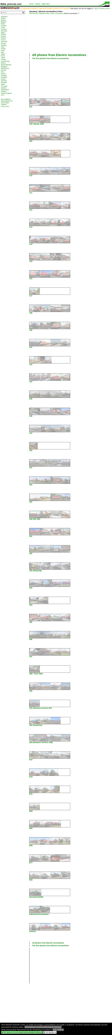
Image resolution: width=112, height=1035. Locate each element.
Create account (104, 8)
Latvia (3, 58)
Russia (3, 79)
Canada (3, 25)
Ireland (3, 49)
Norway (3, 70)
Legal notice (45, 4)
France (3, 40)
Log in (96, 8)
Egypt (3, 33)
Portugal (4, 75)
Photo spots (5, 103)
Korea (3, 56)
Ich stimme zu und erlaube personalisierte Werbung (22, 1032)
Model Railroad (6, 65)
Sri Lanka (4, 86)
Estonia (3, 34)
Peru (2, 72)
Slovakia (4, 81)
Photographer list (6, 101)
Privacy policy (5, 106)
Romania (4, 77)
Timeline (4, 104)
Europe (3, 36)
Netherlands (5, 68)
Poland (3, 74)
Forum (31, 4)
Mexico (3, 63)
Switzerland (5, 90)
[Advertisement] (70, 33)
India (2, 47)
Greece (3, 43)
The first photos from (50, 58)
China (3, 27)
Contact (37, 4)
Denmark (4, 31)
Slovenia (4, 82)
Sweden (3, 88)
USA (2, 95)
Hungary (4, 45)
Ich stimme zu (50, 1032)
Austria (3, 18)
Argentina (4, 17)
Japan (3, 54)
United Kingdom (6, 93)
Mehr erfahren (58, 1030)
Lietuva (3, 59)
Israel (3, 50)
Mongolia (4, 66)
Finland (3, 38)
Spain (3, 84)
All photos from (59, 55)
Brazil (3, 24)
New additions (5, 99)
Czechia (3, 29)
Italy (2, 52)
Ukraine (3, 91)
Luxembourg (5, 61)
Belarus (3, 20)
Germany (59, 13)
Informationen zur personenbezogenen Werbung (43, 1027)
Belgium (3, 22)
